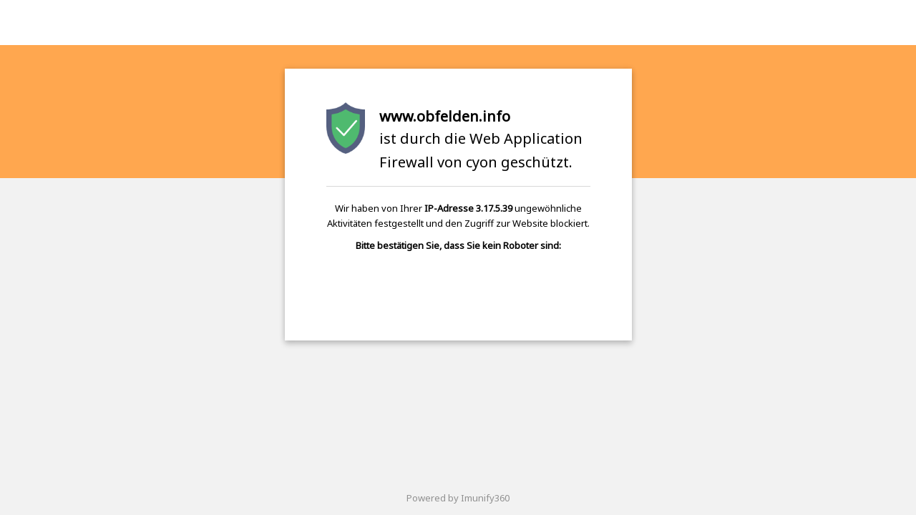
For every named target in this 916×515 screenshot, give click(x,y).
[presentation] (458, 289)
